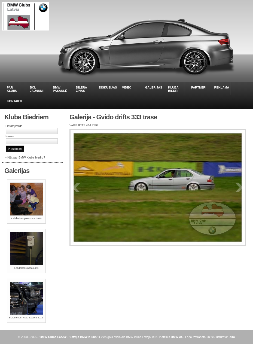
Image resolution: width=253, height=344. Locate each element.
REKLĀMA (221, 87)
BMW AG (177, 337)
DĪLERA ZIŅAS (81, 89)
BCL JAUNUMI (37, 89)
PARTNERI (198, 87)
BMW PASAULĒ (60, 89)
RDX (232, 337)
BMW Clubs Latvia (53, 337)
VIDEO (126, 87)
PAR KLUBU (12, 89)
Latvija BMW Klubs (83, 337)
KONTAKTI (14, 101)
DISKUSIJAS (108, 87)
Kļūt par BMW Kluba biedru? (26, 157)
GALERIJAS (153, 87)
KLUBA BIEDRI (173, 89)
